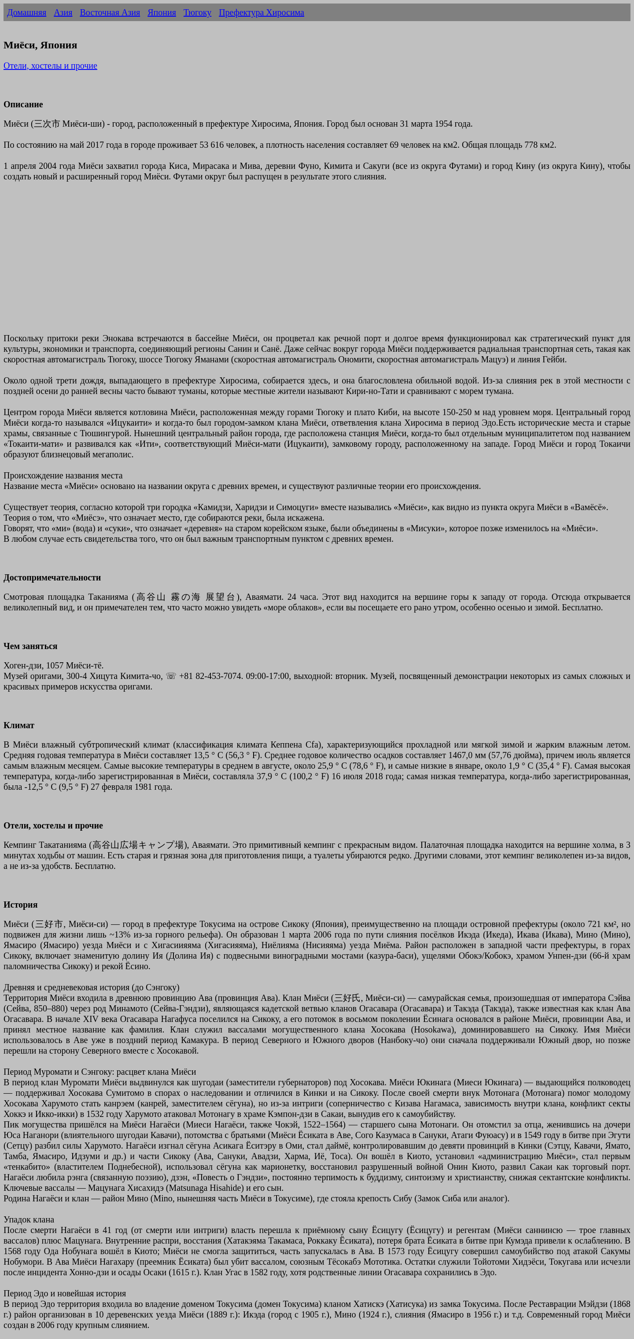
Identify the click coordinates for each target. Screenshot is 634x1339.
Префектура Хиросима (261, 12)
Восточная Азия (110, 12)
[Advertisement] (268, 262)
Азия (63, 12)
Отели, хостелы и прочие (50, 65)
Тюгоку (197, 12)
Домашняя (26, 12)
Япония (161, 12)
